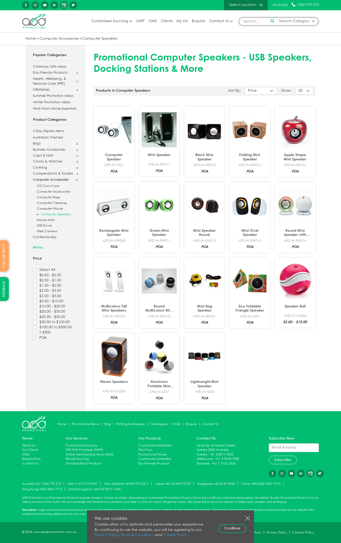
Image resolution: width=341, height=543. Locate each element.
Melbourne (205, 459)
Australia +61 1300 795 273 (41, 483)
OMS (153, 21)
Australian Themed (48, 137)
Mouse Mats (46, 220)
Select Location (242, 5)
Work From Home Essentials (54, 108)
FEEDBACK (4, 289)
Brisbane (203, 463)
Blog (107, 424)
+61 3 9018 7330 (227, 459)
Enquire (198, 21)
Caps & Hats (43, 155)
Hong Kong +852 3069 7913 (42, 489)
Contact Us (219, 21)
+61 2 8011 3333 (222, 454)
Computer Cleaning (52, 203)
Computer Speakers (100, 38)
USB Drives (44, 225)
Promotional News (85, 424)
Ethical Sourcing (77, 459)
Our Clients (30, 450)
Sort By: (234, 90)
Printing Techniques (130, 424)
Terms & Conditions (137, 535)
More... (39, 247)
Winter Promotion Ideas (51, 102)
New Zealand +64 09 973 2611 (126, 483)
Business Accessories (49, 149)
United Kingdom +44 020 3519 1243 (94, 489)
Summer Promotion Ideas (53, 96)
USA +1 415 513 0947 (82, 483)
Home (30, 38)
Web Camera (47, 231)
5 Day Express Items (48, 131)
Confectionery (44, 237)
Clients (167, 21)
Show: (286, 90)
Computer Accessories (59, 38)
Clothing (40, 167)
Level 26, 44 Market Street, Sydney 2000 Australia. (216, 448)
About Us (28, 445)
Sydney (202, 454)
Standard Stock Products (84, 463)
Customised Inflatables (155, 445)
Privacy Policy (107, 535)
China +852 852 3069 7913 (261, 483)
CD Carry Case (48, 186)
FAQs (177, 424)
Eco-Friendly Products (50, 72)
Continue (232, 528)
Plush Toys (145, 450)
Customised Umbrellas (154, 459)
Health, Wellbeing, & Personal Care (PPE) (49, 81)
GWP (140, 21)
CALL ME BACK (4, 256)
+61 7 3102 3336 (224, 463)
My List (182, 21)
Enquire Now (31, 459)
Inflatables (41, 89)
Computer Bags (48, 197)
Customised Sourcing (109, 21)
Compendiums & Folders (53, 173)
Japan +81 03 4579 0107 (173, 483)
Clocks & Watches (47, 161)
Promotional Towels (152, 454)
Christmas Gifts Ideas (49, 66)
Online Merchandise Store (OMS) (90, 454)
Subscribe (282, 460)
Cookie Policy (175, 535)
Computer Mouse (50, 208)
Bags (37, 143)
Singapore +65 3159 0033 (216, 483)
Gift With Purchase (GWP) (84, 450)
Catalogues (159, 424)
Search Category (294, 21)
